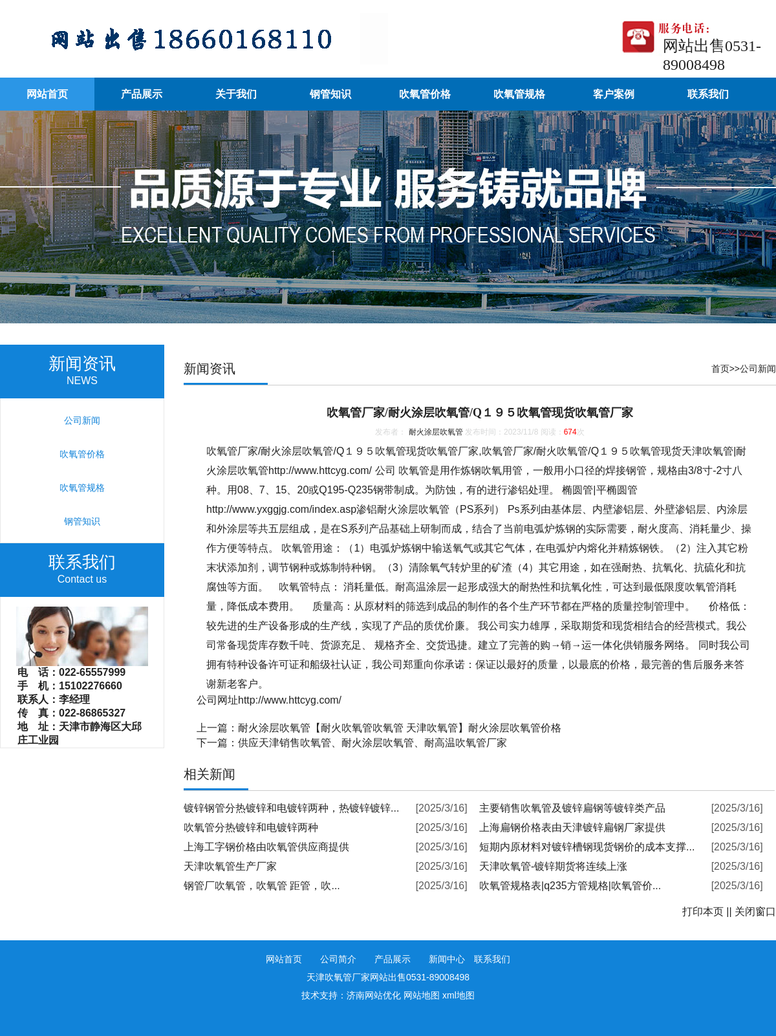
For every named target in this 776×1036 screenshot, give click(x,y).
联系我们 (708, 94)
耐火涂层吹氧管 (436, 432)
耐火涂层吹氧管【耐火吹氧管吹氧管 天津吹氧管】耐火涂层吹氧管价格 (399, 727)
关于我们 (236, 94)
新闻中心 (447, 959)
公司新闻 (758, 368)
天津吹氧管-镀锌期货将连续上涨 (553, 866)
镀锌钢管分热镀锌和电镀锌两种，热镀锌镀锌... (291, 808)
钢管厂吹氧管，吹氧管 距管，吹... (262, 885)
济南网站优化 (374, 995)
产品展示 (141, 94)
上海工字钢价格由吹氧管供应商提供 (266, 846)
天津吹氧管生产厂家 (230, 866)
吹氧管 (221, 451)
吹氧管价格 (425, 94)
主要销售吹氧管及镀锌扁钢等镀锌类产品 (572, 808)
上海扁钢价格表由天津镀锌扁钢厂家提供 (572, 827)
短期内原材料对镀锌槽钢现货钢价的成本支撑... (587, 846)
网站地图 (422, 995)
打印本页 (703, 911)
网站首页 (47, 94)
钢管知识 (330, 94)
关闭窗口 (755, 911)
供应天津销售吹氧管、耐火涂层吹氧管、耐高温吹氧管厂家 (372, 742)
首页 (720, 368)
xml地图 (458, 995)
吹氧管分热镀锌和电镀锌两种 (251, 827)
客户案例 (613, 94)
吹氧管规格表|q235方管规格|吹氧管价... (570, 885)
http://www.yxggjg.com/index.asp (281, 509)
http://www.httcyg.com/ (320, 470)
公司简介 (338, 959)
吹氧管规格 (519, 94)
